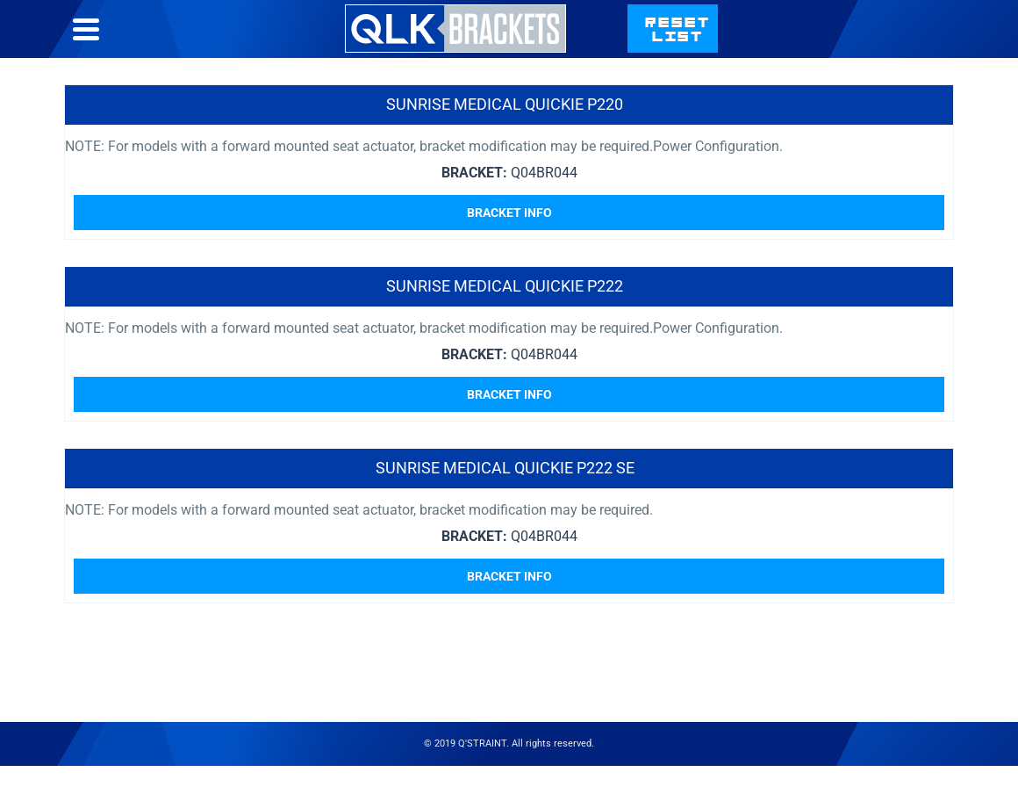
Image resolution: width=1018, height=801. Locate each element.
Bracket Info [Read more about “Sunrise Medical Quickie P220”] (509, 213)
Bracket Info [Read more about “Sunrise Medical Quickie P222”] (509, 394)
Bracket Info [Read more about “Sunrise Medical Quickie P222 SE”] (509, 576)
